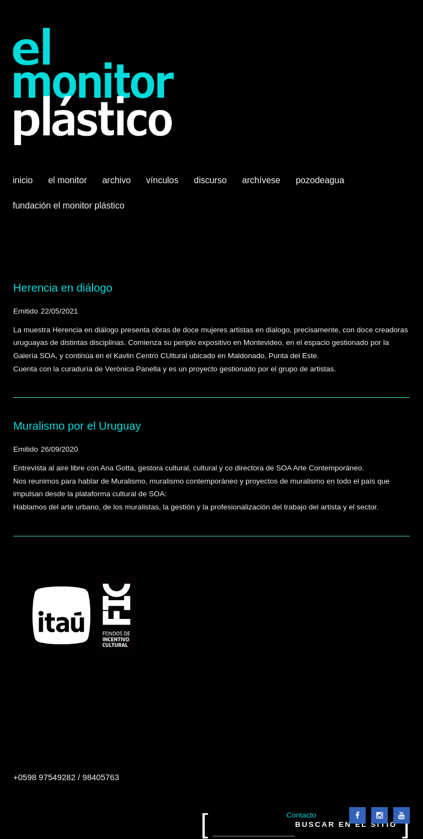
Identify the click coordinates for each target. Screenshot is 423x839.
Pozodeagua (321, 184)
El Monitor (68, 184)
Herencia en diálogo (62, 288)
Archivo (117, 184)
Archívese (261, 180)
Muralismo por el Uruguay (77, 426)
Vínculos (163, 184)
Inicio (22, 180)
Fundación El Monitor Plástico (68, 205)
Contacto (301, 815)
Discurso (210, 180)
